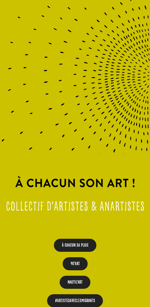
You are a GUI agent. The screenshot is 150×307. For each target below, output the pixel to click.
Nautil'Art (75, 282)
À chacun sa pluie (75, 245)
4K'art (75, 263)
